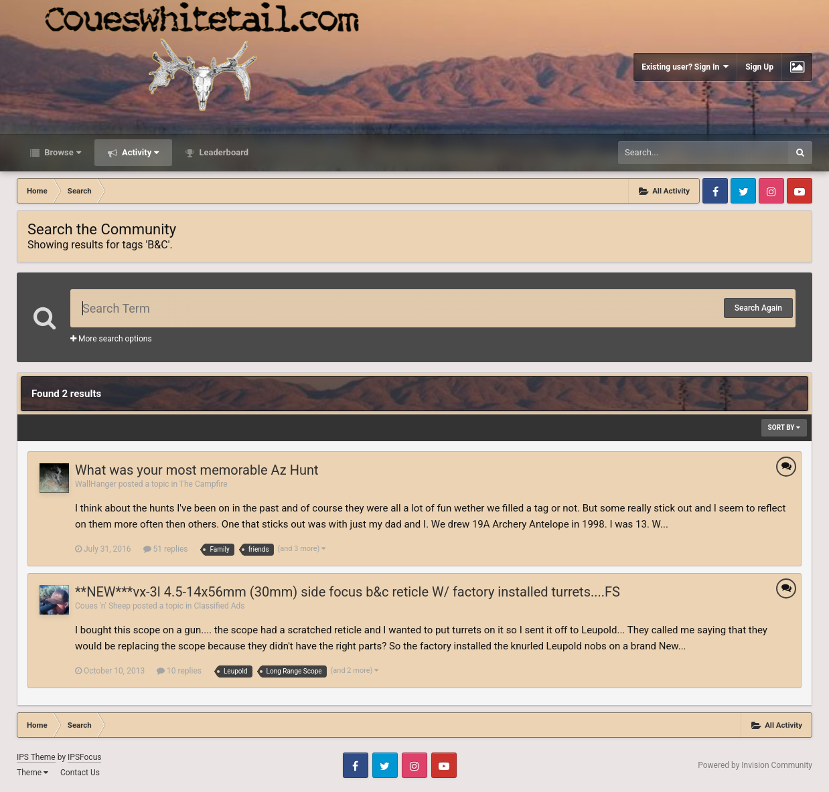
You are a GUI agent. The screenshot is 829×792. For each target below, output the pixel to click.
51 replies (165, 549)
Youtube (799, 191)
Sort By (784, 427)
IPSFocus (84, 757)
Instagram (771, 191)
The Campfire (203, 484)
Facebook (715, 191)
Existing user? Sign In (685, 67)
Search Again (758, 308)
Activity (139, 152)
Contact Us (80, 772)
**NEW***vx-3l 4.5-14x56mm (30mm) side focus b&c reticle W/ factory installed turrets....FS (347, 592)
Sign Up (759, 67)
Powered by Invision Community (755, 765)
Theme (32, 772)
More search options (111, 338)
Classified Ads (219, 606)
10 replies (179, 671)
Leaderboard (222, 152)
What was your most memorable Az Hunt (197, 470)
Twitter (743, 191)
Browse (61, 152)
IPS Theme (36, 757)
